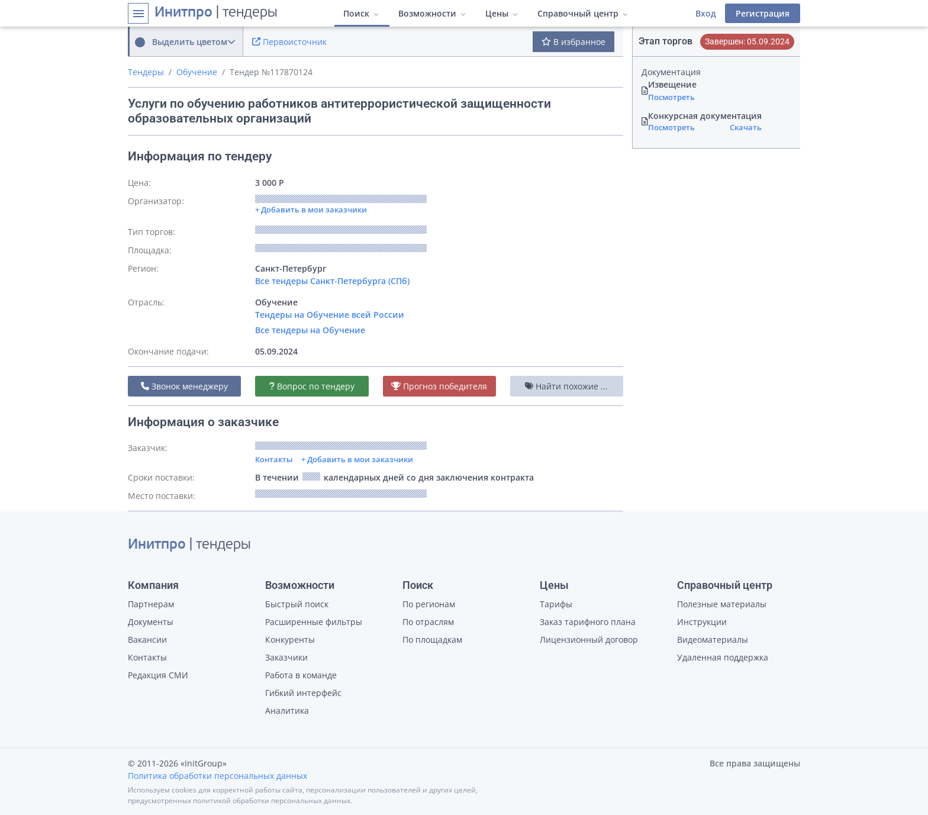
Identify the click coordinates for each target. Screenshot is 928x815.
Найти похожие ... (566, 386)
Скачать (746, 127)
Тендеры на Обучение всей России (329, 314)
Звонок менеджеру (184, 386)
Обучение (196, 72)
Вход (705, 13)
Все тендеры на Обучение (310, 330)
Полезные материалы (721, 604)
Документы (150, 621)
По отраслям (428, 621)
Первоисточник (289, 41)
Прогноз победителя (439, 386)
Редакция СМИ (158, 675)
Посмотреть (671, 97)
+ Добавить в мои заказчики (357, 459)
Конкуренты (290, 639)
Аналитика (287, 710)
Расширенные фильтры (313, 621)
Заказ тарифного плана (588, 621)
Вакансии (147, 639)
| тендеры (216, 13)
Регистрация (763, 13)
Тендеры (146, 72)
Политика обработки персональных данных (217, 775)
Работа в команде (301, 675)
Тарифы (556, 604)
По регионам (428, 604)
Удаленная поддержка (722, 657)
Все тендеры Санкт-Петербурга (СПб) (332, 280)
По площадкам (432, 639)
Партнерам (151, 604)
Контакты (274, 459)
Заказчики (286, 657)
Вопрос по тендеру (312, 386)
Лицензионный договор (589, 639)
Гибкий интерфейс (303, 692)
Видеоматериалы (712, 639)
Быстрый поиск (296, 604)
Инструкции (702, 621)
